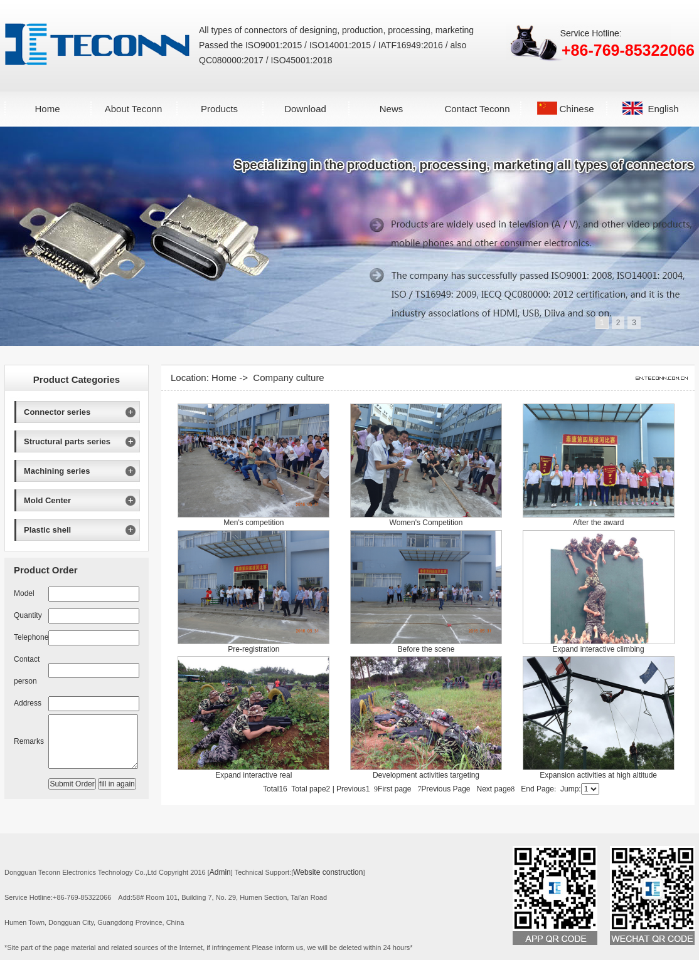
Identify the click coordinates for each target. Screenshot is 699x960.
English (663, 108)
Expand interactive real (253, 775)
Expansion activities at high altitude (598, 775)
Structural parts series (67, 441)
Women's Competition (426, 522)
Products (219, 108)
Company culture (288, 377)
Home (47, 108)
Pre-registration (253, 649)
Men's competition (253, 522)
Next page (496, 789)
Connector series (57, 412)
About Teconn (133, 108)
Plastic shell (47, 530)
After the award (598, 522)
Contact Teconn (477, 108)
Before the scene (426, 649)
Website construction (328, 872)
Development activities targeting (426, 775)
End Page (538, 789)
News (391, 108)
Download (305, 108)
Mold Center (47, 500)
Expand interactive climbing (598, 649)
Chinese (576, 108)
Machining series (57, 471)
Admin (220, 872)
